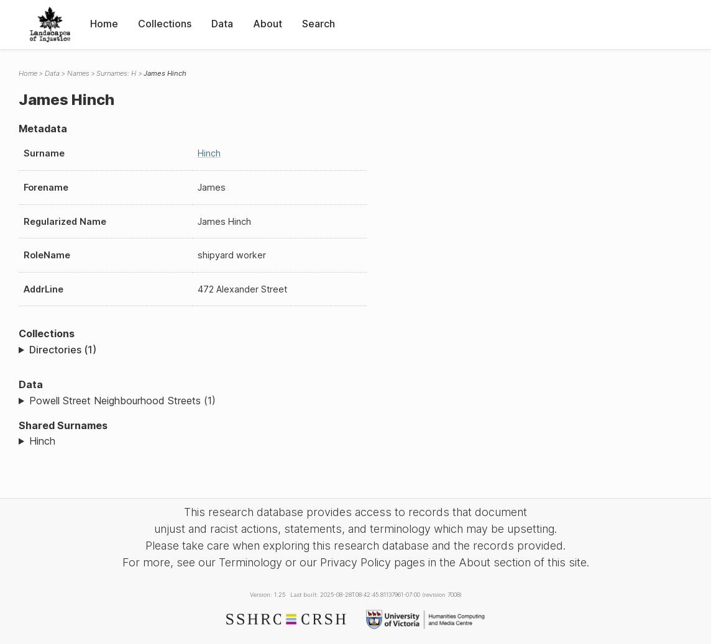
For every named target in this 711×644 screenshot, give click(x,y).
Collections (164, 23)
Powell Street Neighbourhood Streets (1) (122, 400)
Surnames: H (116, 73)
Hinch (209, 153)
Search (318, 23)
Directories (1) (62, 349)
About (267, 23)
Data (222, 23)
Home (104, 23)
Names (78, 73)
